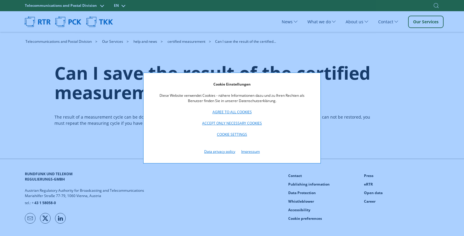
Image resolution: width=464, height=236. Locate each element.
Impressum (250, 151)
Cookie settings (232, 134)
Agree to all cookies (232, 111)
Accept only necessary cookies (232, 123)
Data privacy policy (219, 151)
